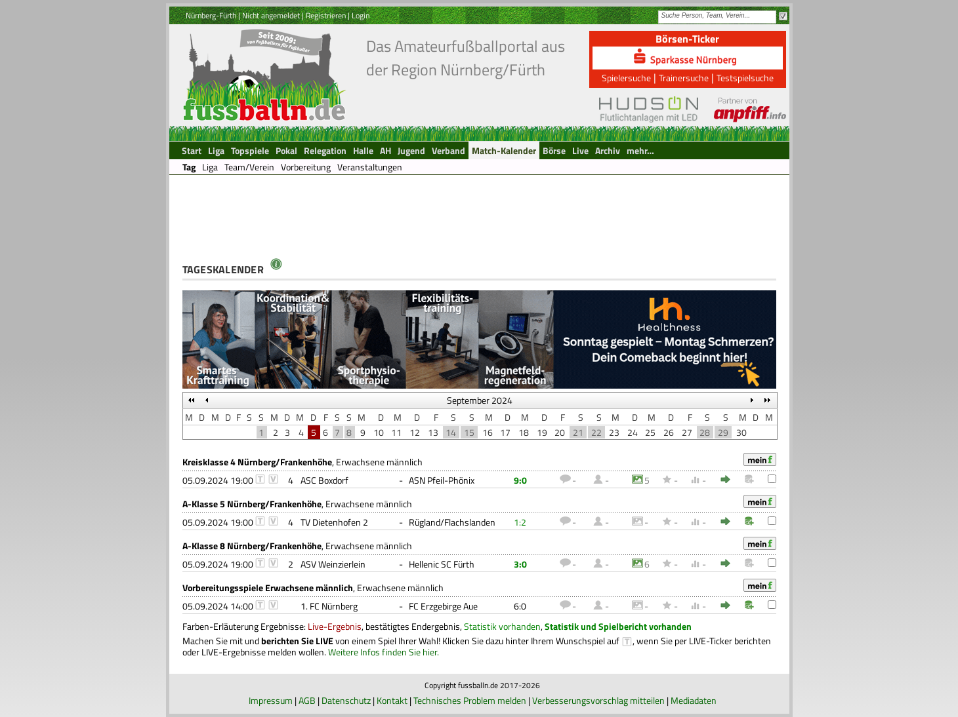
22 (596, 432)
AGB (307, 700)
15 (469, 432)
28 (704, 432)
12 (414, 432)
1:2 (520, 522)
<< (192, 400)
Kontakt (392, 700)
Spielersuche (626, 78)
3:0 (520, 564)
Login (360, 15)
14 (451, 432)
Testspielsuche (745, 78)
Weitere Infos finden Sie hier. (383, 652)
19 (542, 432)
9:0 (520, 480)
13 (433, 432)
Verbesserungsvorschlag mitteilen (598, 700)
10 (378, 432)
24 (632, 432)
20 (559, 432)
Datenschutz (346, 700)
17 (505, 432)
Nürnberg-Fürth (211, 15)
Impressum (271, 700)
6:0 (520, 606)
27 (687, 432)
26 (668, 432)
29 (723, 432)
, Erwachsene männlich (302, 462)
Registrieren (326, 15)
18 (523, 432)
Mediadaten (694, 700)
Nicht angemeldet (271, 15)
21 (578, 432)
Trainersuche (684, 78)
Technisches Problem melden (469, 700)
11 (396, 432)
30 (741, 432)
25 (650, 432)
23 (614, 432)
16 (487, 432)
